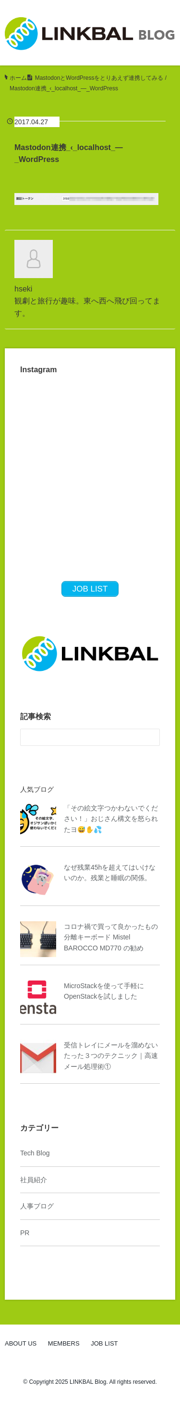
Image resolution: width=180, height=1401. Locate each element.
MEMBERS (64, 1343)
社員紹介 (33, 1180)
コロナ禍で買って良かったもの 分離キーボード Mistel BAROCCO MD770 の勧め (111, 937)
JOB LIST (104, 1343)
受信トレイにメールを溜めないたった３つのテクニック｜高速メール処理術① (111, 1055)
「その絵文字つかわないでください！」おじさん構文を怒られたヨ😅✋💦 (111, 818)
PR (24, 1233)
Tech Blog (34, 1153)
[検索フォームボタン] (151, 737)
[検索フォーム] (80, 737)
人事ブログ (37, 1206)
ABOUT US (20, 1343)
